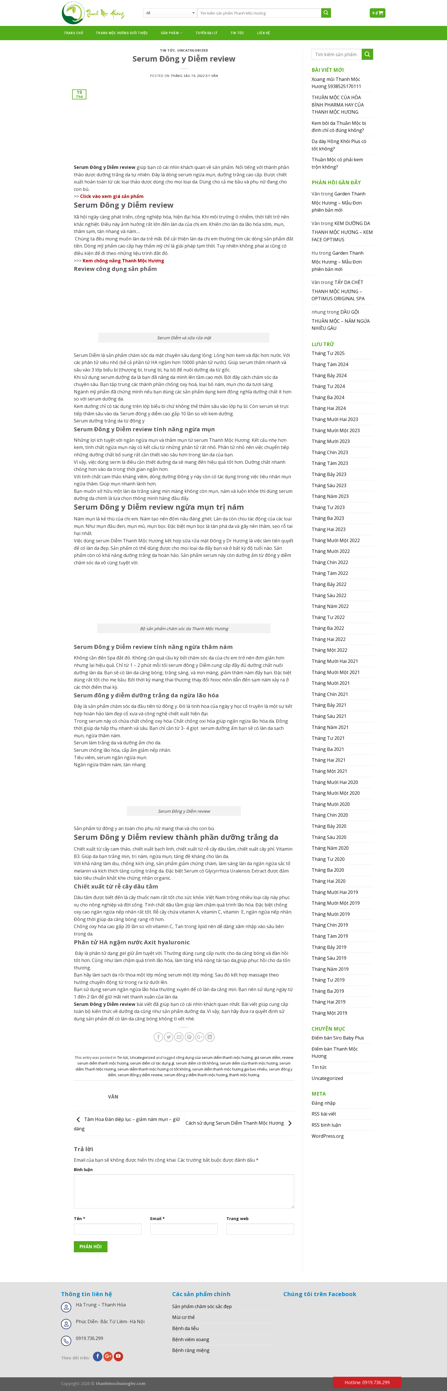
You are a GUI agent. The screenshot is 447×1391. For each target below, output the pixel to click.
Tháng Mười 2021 (331, 683)
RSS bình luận (326, 1125)
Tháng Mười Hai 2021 (335, 661)
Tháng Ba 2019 (328, 991)
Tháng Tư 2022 (328, 617)
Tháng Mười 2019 (331, 914)
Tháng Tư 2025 (328, 353)
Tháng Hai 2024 (329, 408)
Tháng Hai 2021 (329, 760)
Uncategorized (192, 50)
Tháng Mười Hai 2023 (335, 419)
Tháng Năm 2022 (330, 606)
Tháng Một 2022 (329, 650)
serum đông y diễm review (140, 1074)
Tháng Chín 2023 (330, 452)
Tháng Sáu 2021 (329, 716)
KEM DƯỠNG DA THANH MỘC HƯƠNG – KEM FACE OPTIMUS (342, 231)
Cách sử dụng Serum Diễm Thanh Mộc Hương (240, 1123)
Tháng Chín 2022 (330, 562)
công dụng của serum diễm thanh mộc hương (214, 1057)
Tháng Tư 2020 (328, 859)
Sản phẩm (172, 33)
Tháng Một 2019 (329, 1013)
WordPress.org (328, 1136)
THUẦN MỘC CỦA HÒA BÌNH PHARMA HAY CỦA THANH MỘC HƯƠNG (338, 104)
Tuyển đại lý (207, 33)
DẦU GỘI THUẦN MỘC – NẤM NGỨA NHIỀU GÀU (341, 320)
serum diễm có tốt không (197, 1063)
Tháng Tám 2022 (330, 573)
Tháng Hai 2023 (329, 529)
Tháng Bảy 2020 (329, 826)
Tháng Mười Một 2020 (336, 793)
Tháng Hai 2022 (329, 639)
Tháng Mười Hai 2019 (335, 892)
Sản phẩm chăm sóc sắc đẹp (202, 1306)
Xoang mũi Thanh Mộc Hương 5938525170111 (336, 83)
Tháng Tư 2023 (328, 507)
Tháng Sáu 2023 (329, 485)
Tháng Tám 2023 (330, 463)
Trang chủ (73, 33)
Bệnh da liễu (185, 1328)
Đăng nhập (324, 1103)
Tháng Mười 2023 (331, 441)
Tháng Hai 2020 (329, 881)
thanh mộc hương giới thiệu (122, 33)
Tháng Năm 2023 (330, 496)
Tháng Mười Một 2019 (336, 903)
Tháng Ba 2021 (328, 749)
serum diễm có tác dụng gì (152, 1063)
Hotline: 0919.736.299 (367, 1382)
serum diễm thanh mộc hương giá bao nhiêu (229, 1069)
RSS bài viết (324, 1114)
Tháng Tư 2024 (328, 386)
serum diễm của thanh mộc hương (249, 1063)
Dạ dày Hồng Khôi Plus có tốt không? (339, 145)
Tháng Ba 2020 (328, 870)
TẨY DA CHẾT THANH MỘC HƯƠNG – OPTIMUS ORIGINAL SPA (338, 290)
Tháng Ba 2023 (328, 518)
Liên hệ (263, 33)
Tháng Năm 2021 (330, 727)
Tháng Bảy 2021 (329, 705)
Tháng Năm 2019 (330, 969)
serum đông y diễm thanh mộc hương (195, 1074)
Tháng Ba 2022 (328, 628)
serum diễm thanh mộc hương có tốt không (153, 1069)
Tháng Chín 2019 (330, 925)
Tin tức (237, 33)
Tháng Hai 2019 (329, 1002)
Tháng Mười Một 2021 (336, 672)
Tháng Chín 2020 (330, 815)
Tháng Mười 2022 (331, 551)
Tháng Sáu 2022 (329, 595)
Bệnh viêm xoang (190, 1339)
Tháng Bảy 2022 (329, 584)
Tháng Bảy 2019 (329, 947)
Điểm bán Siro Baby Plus (338, 1038)
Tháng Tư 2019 (328, 980)
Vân (214, 75)
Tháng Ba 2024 (328, 397)
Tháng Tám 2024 (330, 364)
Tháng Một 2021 (329, 771)
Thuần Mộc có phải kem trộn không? (337, 163)
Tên (79, 1218)
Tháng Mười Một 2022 (336, 540)
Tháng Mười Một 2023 (336, 430)
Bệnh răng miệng (191, 1350)
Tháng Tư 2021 (328, 738)
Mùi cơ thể (183, 1317)
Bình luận (83, 1169)
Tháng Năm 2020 (330, 848)
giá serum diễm (267, 1057)
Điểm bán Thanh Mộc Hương (335, 1052)
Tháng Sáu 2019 (329, 958)
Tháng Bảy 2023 (329, 474)
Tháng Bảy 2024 (329, 375)
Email (157, 1218)
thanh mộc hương (244, 1074)
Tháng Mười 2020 (331, 804)
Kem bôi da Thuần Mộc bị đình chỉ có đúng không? (339, 127)
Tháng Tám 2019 (330, 936)
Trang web (237, 1218)
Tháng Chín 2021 (330, 694)
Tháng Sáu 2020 (329, 837)
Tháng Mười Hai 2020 (335, 782)
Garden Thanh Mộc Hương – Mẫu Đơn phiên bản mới (338, 202)
